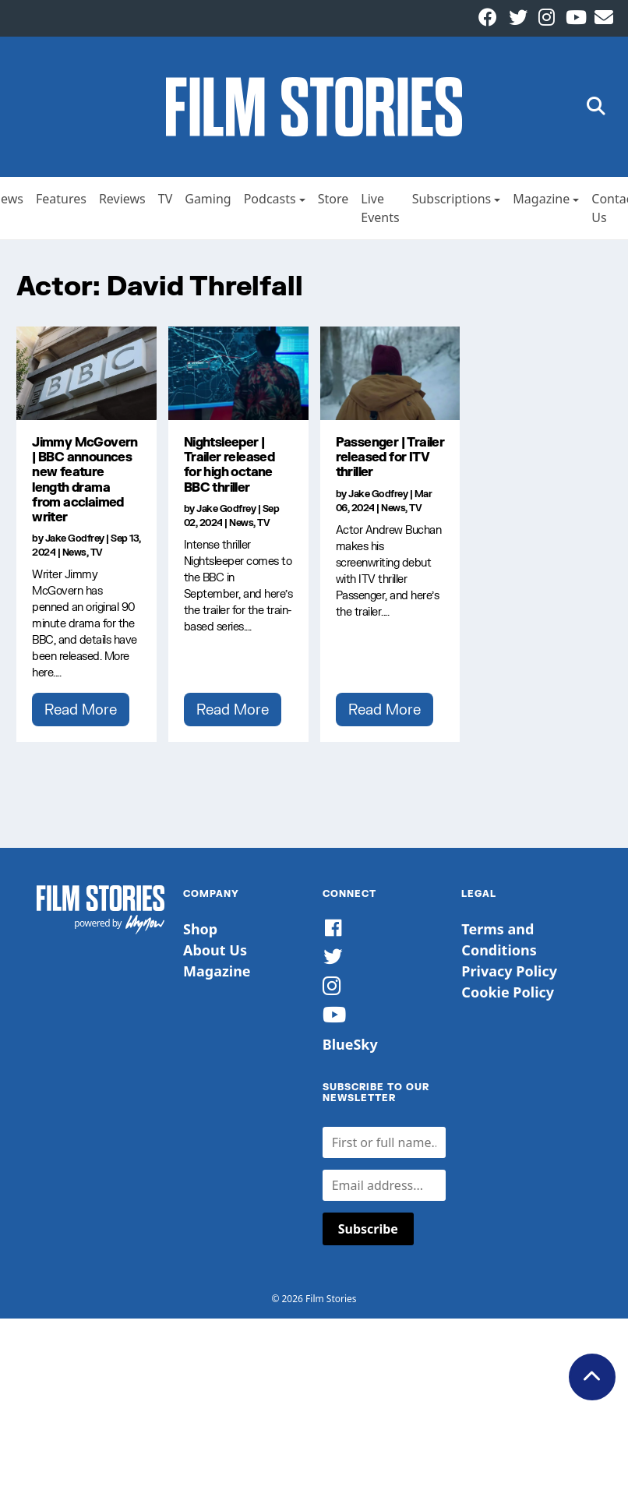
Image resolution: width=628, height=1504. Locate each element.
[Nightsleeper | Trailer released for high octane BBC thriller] (238, 373)
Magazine (541, 198)
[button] (596, 107)
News (74, 552)
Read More (80, 709)
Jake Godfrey (74, 538)
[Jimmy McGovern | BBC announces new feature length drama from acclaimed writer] (86, 373)
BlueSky (350, 1044)
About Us (215, 950)
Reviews (122, 198)
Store (333, 198)
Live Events (380, 208)
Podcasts (270, 198)
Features (61, 198)
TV (165, 198)
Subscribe (368, 1228)
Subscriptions (452, 198)
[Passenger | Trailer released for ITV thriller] (390, 373)
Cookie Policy (507, 992)
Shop (200, 929)
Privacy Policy (509, 971)
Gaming (208, 198)
